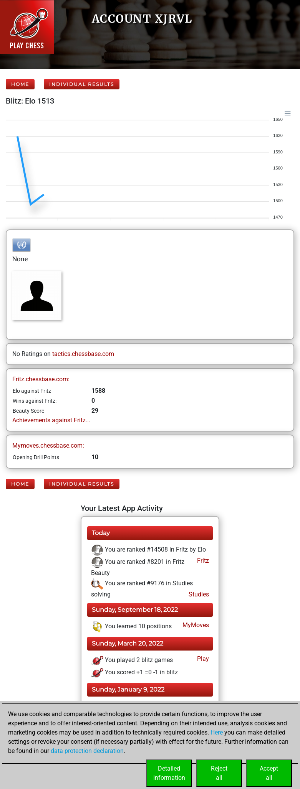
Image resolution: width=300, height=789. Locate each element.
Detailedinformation (169, 773)
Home (20, 84)
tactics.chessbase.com (83, 353)
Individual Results (81, 84)
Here (216, 732)
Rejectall (219, 773)
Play (202, 658)
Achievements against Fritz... (51, 420)
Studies (198, 594)
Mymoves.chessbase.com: (48, 445)
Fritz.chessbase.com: (41, 379)
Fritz (202, 560)
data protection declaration (87, 750)
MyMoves (195, 625)
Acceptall (269, 773)
